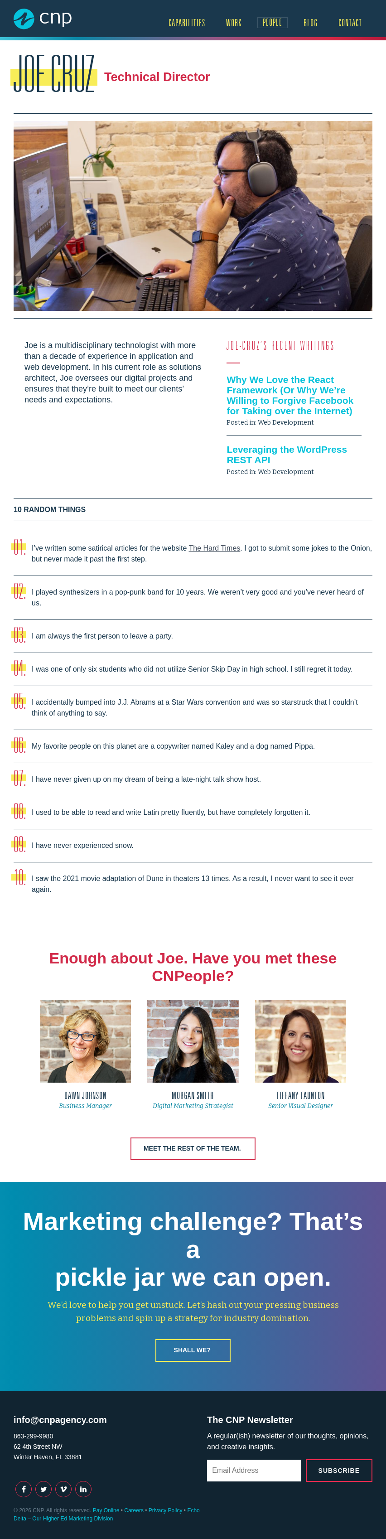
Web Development (286, 422)
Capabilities (187, 23)
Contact (350, 23)
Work (233, 23)
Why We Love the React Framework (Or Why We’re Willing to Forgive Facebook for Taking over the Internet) (290, 395)
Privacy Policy (166, 1510)
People (272, 22)
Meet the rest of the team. (192, 1148)
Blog (311, 23)
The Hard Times (215, 548)
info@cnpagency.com (60, 1420)
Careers (134, 1510)
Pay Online (106, 1510)
